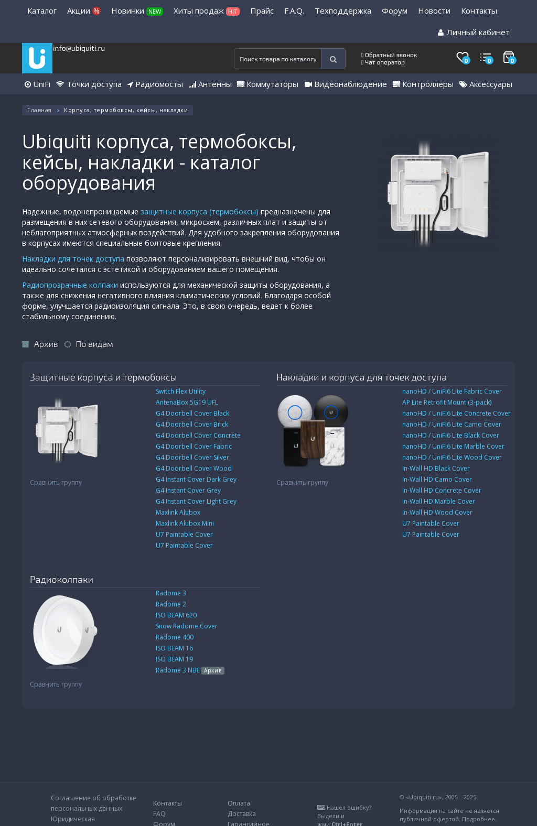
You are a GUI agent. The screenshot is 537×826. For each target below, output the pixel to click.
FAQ (159, 813)
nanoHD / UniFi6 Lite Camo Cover (451, 424)
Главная (39, 110)
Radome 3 (171, 593)
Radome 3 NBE (190, 670)
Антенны (210, 84)
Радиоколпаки (61, 579)
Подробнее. (479, 819)
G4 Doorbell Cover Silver (192, 457)
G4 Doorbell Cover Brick (192, 424)
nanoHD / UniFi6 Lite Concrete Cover (456, 413)
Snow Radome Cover (187, 626)
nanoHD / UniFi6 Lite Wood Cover (452, 457)
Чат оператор (383, 62)
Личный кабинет (474, 32)
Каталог (42, 10)
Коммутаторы (267, 84)
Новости (434, 10)
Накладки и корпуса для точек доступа (361, 377)
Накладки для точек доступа (73, 259)
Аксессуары (485, 84)
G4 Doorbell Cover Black (192, 413)
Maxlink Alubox (178, 512)
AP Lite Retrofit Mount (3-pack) (446, 402)
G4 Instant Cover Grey (188, 490)
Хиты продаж (207, 10)
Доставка (242, 813)
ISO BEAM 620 (176, 615)
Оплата (239, 803)
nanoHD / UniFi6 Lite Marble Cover (453, 446)
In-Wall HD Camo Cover (437, 479)
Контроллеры (423, 84)
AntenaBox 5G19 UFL (187, 402)
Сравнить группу (56, 482)
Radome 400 (175, 637)
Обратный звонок (389, 54)
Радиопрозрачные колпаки (70, 285)
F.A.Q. (294, 10)
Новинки (137, 10)
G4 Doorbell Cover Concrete (198, 435)
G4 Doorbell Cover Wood (194, 468)
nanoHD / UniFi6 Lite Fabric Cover (452, 391)
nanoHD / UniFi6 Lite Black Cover (450, 435)
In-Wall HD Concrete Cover (441, 490)
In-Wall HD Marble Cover (438, 501)
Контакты (479, 10)
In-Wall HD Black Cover (436, 468)
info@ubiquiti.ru (79, 48)
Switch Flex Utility (181, 391)
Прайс (262, 10)
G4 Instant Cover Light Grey (196, 501)
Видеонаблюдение (346, 84)
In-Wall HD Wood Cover (437, 512)
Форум (394, 10)
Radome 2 (171, 604)
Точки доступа (89, 84)
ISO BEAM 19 (174, 659)
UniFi (37, 84)
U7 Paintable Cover (184, 534)
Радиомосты (155, 84)
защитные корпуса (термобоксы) (200, 211)
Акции (84, 10)
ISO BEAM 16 (174, 648)
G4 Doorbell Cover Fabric (194, 446)
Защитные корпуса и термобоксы (103, 377)
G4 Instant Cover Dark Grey (196, 479)
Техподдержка (343, 10)
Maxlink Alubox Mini (185, 523)
